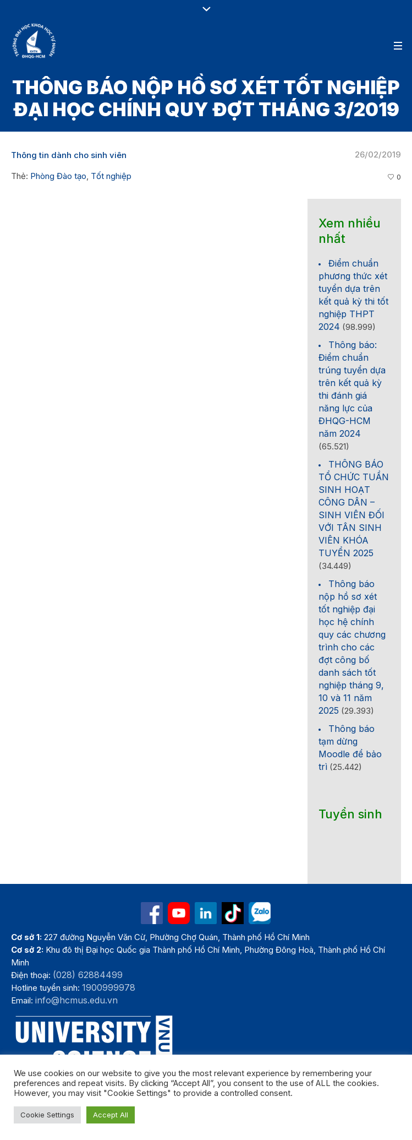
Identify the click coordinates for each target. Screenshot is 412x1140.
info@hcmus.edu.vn (76, 1000)
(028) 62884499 (88, 974)
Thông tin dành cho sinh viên (69, 155)
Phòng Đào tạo (58, 176)
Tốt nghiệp (111, 176)
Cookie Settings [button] (47, 1114)
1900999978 (108, 987)
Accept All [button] (110, 1114)
